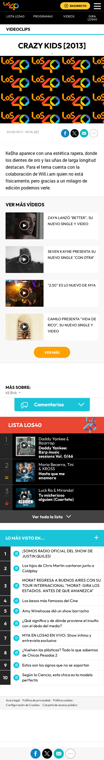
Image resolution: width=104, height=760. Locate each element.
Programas (43, 16)
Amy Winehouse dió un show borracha (55, 610)
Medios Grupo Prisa (52, 735)
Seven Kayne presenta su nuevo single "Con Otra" (72, 254)
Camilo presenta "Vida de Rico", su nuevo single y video (72, 325)
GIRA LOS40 (92, 17)
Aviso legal (13, 700)
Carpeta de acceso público (59, 705)
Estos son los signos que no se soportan (55, 665)
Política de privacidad (36, 700)
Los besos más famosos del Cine (50, 600)
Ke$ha (11, 392)
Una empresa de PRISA (52, 722)
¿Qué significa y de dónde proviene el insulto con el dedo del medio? (60, 623)
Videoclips (18, 29)
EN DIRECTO (78, 6)
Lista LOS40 (15, 16)
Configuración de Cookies (23, 705)
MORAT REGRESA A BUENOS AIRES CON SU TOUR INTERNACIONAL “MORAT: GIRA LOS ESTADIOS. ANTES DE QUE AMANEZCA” (61, 585)
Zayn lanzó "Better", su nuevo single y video (70, 220)
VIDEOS (68, 16)
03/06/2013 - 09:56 (23, 132)
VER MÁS (52, 352)
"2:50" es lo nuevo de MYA (72, 285)
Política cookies (63, 700)
